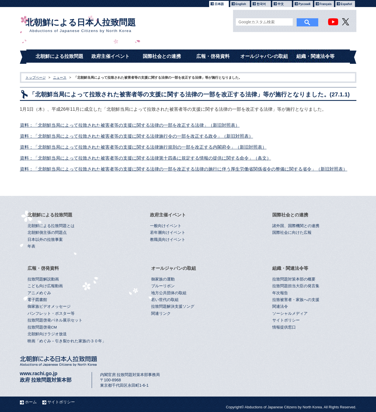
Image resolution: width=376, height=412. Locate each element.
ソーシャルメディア (290, 313)
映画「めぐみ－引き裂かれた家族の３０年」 (66, 341)
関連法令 (280, 306)
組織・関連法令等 (315, 56)
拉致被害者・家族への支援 (295, 300)
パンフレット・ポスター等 (51, 313)
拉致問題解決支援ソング (172, 306)
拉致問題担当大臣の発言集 (295, 286)
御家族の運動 (163, 279)
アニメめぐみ (39, 293)
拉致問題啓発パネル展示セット (54, 320)
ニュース (59, 78)
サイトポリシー (286, 320)
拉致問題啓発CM (42, 327)
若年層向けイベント (167, 232)
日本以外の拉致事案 (45, 239)
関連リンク (161, 313)
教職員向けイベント (167, 239)
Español (346, 4)
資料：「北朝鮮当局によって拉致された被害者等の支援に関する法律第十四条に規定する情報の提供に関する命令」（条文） (145, 158)
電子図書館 (37, 300)
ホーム (31, 402)
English (241, 4)
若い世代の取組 (165, 300)
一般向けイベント (165, 226)
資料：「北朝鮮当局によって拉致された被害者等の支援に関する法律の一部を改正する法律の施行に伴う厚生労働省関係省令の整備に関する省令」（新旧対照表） (183, 169)
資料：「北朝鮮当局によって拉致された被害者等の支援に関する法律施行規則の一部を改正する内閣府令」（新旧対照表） (143, 147)
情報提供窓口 (284, 327)
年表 (31, 246)
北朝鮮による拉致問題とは (51, 226)
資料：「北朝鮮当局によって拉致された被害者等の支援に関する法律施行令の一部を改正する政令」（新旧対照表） (136, 136)
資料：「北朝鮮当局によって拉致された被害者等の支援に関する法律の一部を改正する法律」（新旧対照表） (130, 125)
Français (326, 4)
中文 (281, 4)
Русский (304, 4)
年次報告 (280, 293)
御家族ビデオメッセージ (49, 306)
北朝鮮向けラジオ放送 (47, 334)
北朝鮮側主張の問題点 (47, 232)
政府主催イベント (110, 56)
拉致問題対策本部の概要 (293, 279)
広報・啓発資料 (213, 56)
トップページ (36, 78)
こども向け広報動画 (45, 286)
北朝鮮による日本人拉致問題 (81, 25)
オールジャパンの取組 (264, 56)
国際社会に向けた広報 (292, 232)
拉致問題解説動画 (43, 279)
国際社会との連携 (162, 56)
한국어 (261, 4)
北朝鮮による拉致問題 (59, 56)
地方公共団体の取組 (168, 293)
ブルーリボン (163, 286)
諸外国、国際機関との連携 (295, 226)
